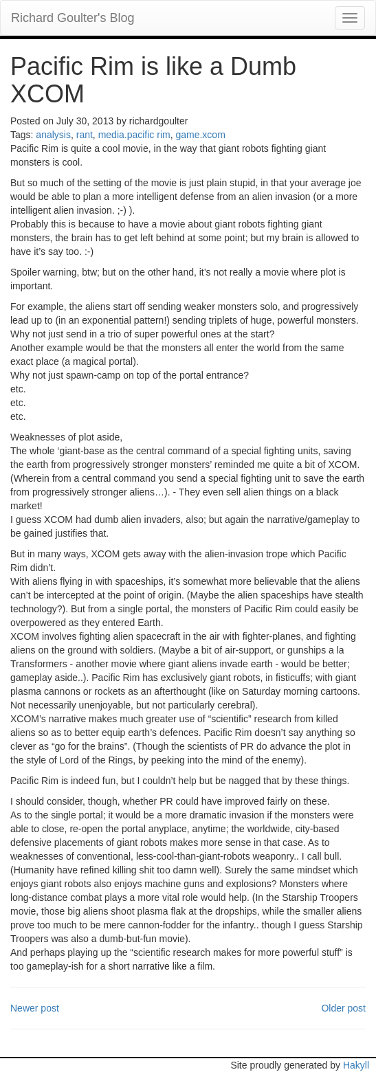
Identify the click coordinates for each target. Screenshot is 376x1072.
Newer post (34, 1008)
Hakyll (356, 1065)
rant (84, 134)
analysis (53, 134)
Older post (343, 1008)
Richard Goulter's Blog (73, 18)
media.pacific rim (134, 134)
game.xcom (200, 134)
